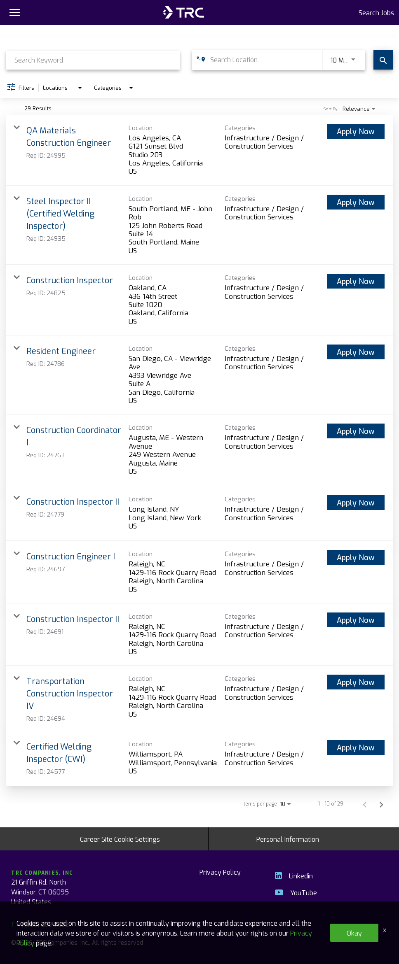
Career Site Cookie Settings (120, 838)
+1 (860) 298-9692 (39, 924)
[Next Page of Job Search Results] (381, 803)
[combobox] (92, 60)
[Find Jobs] (383, 60)
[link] (199, 150)
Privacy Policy (220, 871)
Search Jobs (376, 12)
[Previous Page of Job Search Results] (365, 803)
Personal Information (287, 838)
